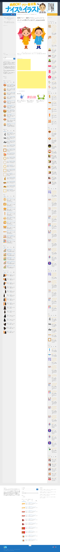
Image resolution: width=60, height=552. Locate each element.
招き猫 (54, 131)
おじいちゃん (54, 376)
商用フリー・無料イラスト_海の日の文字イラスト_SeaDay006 (54, 351)
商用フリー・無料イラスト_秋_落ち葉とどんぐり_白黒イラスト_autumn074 (11, 142)
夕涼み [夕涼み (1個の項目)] (6, 492)
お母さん (53, 200)
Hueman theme (12, 550)
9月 (9, 207)
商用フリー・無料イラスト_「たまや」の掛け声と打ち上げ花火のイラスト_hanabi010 (54, 438)
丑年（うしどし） (54, 25)
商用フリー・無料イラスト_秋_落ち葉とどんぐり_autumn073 (54, 336)
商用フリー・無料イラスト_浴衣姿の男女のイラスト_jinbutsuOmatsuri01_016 (54, 220)
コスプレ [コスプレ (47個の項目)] (7, 490)
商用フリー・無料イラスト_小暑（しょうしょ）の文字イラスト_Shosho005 (21, 101)
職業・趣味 (8, 249)
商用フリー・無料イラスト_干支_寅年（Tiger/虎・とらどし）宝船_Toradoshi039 (11, 94)
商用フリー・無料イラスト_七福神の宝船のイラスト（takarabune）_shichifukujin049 (11, 107)
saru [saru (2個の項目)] (7, 489)
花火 (53, 198)
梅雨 (17, 14)
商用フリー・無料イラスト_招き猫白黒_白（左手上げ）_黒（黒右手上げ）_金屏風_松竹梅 (54, 157)
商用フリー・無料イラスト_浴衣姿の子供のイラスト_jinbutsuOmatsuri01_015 (54, 227)
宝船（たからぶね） (9, 100)
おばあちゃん (54, 194)
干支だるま (53, 36)
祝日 (52, 348)
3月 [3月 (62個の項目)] (4, 489)
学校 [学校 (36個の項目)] (16, 492)
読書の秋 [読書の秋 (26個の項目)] (17, 494)
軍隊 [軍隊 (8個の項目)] (10, 495)
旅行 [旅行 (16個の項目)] (11, 493)
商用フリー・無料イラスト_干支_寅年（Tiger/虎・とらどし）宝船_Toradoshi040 (11, 90)
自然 (12, 132)
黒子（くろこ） (8, 274)
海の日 (53, 348)
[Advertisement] (24, 64)
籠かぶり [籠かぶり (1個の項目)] (14, 494)
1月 (13, 100)
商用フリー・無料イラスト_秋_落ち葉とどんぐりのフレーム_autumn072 (11, 150)
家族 (7, 266)
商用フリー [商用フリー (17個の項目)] (13, 491)
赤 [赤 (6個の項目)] (9, 495)
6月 (22, 14)
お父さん (54, 217)
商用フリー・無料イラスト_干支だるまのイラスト (54, 46)
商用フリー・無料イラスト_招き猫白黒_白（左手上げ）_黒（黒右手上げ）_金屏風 (54, 168)
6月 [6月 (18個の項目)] (6, 489)
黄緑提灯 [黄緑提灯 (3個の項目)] (19, 495)
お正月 (12, 100)
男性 (19, 14)
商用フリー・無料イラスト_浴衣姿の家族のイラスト (54, 196)
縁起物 (12, 84)
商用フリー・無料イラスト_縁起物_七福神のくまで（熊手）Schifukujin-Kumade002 (11, 121)
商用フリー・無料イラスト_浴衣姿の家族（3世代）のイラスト (54, 253)
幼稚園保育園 (32, 14)
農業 (14, 249)
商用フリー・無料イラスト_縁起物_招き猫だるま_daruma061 (54, 152)
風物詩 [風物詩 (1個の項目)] (12, 495)
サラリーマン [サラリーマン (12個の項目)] (11, 490)
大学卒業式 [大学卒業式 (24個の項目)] (9, 492)
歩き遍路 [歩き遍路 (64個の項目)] (15, 493)
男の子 (27, 14)
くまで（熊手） (8, 84)
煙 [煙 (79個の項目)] (4, 494)
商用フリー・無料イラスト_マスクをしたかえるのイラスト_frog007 (40, 101)
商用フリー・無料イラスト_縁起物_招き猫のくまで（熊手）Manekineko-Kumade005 (54, 134)
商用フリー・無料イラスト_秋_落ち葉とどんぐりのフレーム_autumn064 (11, 171)
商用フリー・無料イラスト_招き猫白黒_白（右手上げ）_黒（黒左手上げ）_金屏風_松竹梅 (54, 162)
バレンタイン (54, 458)
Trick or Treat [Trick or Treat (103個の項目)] (14, 489)
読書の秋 (8, 207)
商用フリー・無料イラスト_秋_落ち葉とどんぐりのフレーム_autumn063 (11, 175)
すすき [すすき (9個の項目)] (18, 489)
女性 (21, 14)
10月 (12, 207)
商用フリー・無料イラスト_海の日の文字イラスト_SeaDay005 (54, 356)
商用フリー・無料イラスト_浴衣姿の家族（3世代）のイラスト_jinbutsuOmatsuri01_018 (54, 204)
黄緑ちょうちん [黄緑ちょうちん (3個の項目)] (15, 495)
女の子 (29, 14)
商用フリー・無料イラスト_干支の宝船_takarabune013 (54, 34)
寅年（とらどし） (9, 88)
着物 (54, 198)
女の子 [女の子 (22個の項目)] (13, 492)
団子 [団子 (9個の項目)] (16, 491)
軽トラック (12, 249)
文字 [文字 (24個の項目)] (9, 493)
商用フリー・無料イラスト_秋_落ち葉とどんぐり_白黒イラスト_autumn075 (11, 138)
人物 (24, 14)
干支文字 (55, 65)
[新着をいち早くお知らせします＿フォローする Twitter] (11, 14)
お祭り (54, 216)
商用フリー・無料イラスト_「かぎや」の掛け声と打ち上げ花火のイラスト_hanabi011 (54, 265)
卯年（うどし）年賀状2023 (28, 502)
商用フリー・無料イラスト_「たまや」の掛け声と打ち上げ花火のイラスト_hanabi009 (54, 444)
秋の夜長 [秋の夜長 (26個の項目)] (9, 494)
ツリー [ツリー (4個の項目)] (17, 490)
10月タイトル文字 (53, 101)
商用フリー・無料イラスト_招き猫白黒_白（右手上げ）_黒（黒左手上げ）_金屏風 (54, 173)
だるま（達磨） (54, 144)
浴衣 (52, 198)
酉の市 (11, 118)
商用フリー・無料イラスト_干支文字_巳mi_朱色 (54, 88)
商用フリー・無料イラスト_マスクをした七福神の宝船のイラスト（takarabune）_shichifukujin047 (11, 126)
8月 (54, 208)
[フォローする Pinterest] (12, 14)
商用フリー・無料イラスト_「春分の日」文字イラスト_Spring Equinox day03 (30, 101)
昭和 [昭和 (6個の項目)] (12, 493)
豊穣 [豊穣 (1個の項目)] (5, 495)
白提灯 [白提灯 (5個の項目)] (6, 494)
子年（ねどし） (8, 96)
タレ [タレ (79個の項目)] (15, 490)
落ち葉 (7, 132)
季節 (25, 14)
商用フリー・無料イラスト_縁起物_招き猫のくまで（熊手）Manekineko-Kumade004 (54, 141)
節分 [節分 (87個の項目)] (12, 494)
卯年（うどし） (32, 502)
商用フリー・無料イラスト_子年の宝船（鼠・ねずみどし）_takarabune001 (11, 98)
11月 (7, 119)
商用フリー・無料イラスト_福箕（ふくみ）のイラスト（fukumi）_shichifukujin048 (11, 111)
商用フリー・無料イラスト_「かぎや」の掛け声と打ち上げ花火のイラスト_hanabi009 (54, 259)
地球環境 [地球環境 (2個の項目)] (18, 491)
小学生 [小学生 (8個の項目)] (18, 492)
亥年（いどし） (53, 32)
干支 (12, 96)
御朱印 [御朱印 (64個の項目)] (6, 493)
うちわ (52, 415)
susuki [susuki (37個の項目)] (9, 489)
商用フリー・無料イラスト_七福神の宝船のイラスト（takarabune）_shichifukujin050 (11, 103)
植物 (11, 132)
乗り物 (10, 249)
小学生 (35, 14)
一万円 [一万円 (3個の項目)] (10, 491)
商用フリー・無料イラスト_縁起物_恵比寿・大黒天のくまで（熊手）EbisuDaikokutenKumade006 (11, 86)
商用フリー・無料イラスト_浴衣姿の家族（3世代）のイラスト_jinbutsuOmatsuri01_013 (54, 245)
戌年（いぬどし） (54, 31)
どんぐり (8, 173)
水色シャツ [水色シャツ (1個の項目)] (19, 493)
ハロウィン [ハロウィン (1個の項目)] (8, 491)
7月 (53, 208)
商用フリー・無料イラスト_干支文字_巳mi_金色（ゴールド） (54, 83)
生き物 (52, 449)
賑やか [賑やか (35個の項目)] (7, 495)
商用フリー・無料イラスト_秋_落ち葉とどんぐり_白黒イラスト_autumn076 (11, 134)
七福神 (11, 84)
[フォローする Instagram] (14, 14)
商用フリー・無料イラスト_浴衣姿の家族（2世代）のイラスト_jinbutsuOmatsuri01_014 (54, 236)
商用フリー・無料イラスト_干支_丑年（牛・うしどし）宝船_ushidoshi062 (11, 116)
